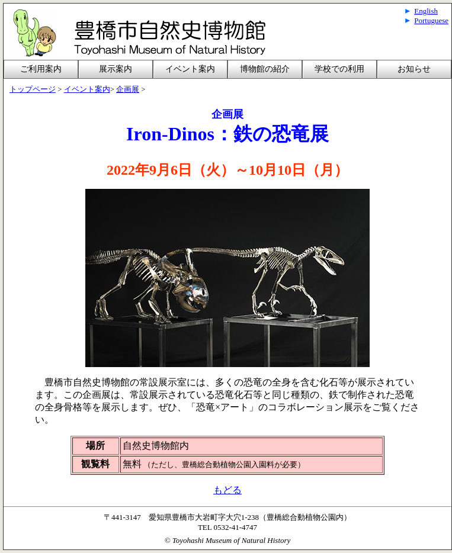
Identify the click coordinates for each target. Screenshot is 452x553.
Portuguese (431, 20)
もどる (227, 490)
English (426, 11)
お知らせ (414, 69)
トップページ (32, 89)
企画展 (127, 89)
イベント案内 (190, 69)
